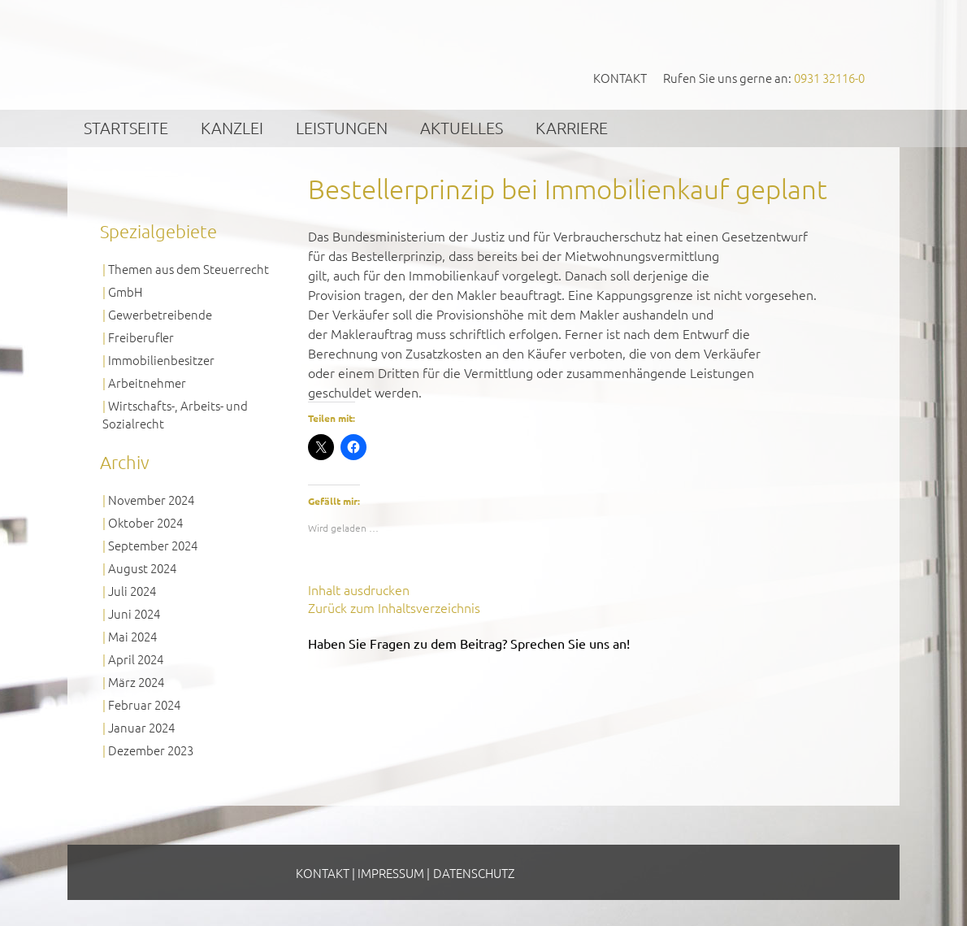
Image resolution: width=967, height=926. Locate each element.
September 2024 (152, 545)
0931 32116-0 (829, 77)
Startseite (126, 127)
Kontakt (620, 77)
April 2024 (135, 658)
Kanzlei (232, 127)
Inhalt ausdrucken (359, 589)
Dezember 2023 (150, 750)
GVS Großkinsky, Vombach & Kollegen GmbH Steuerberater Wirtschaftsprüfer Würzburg (224, 54)
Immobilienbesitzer (161, 359)
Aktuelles (461, 127)
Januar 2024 (141, 727)
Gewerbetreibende (160, 314)
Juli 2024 (132, 590)
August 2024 (142, 567)
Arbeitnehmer (147, 382)
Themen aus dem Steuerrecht (188, 268)
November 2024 (151, 499)
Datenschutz (473, 872)
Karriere (572, 127)
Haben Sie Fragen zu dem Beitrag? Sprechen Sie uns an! (469, 643)
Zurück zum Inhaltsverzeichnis (394, 607)
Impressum (391, 872)
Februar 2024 (144, 704)
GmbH (125, 291)
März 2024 (136, 681)
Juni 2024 (134, 613)
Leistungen (342, 127)
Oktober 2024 (145, 522)
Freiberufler (141, 337)
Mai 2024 (132, 636)
